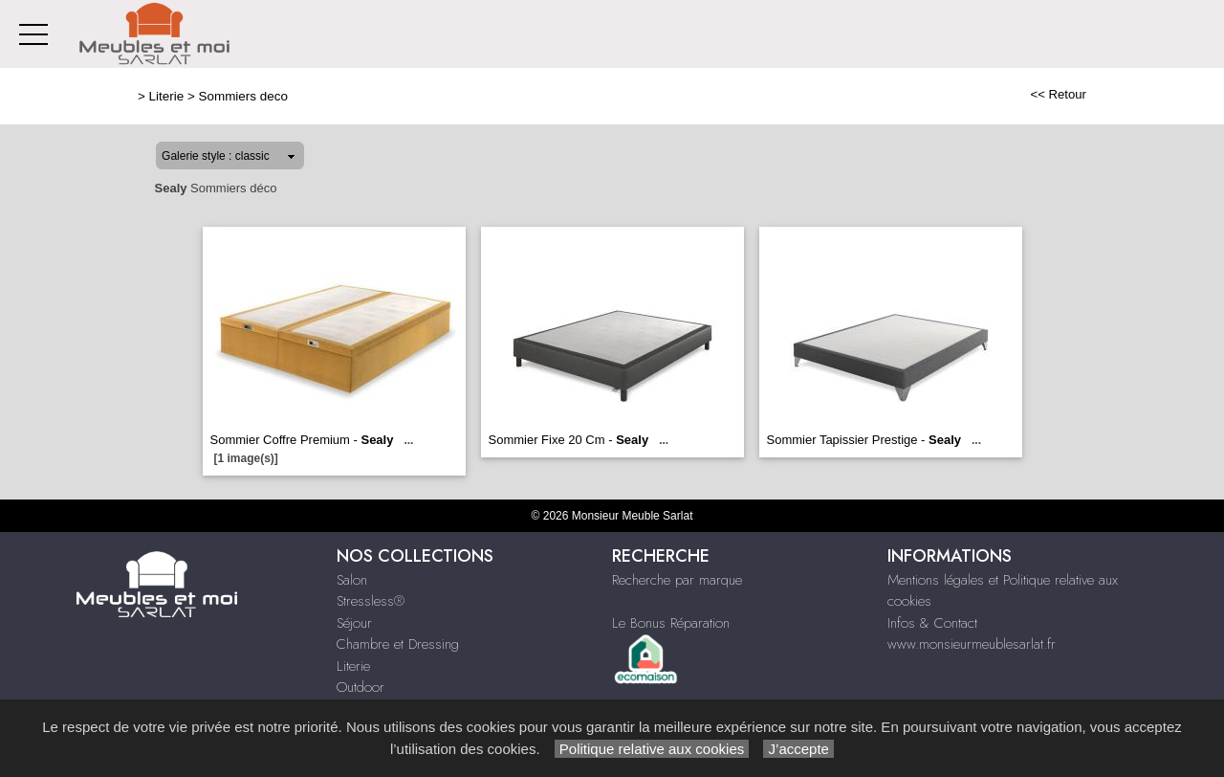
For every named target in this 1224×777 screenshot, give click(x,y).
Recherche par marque (677, 579)
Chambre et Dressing (398, 644)
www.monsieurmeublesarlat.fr (971, 644)
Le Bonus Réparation (671, 622)
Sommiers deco (243, 96)
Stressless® (370, 600)
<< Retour (1058, 94)
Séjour (354, 622)
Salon (352, 579)
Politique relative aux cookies (652, 749)
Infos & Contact (932, 622)
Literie (167, 96)
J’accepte (798, 749)
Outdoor (360, 687)
